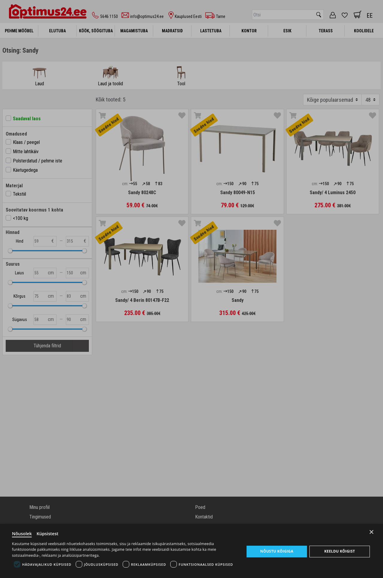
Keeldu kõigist (339, 550)
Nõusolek (22, 533)
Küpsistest (48, 533)
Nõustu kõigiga (276, 550)
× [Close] (371, 531)
